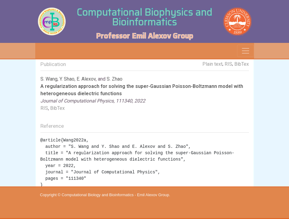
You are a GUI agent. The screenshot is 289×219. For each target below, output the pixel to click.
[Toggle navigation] (245, 51)
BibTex (241, 64)
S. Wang (48, 79)
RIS (228, 64)
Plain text (212, 64)
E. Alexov (86, 79)
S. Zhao (114, 79)
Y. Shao (67, 79)
